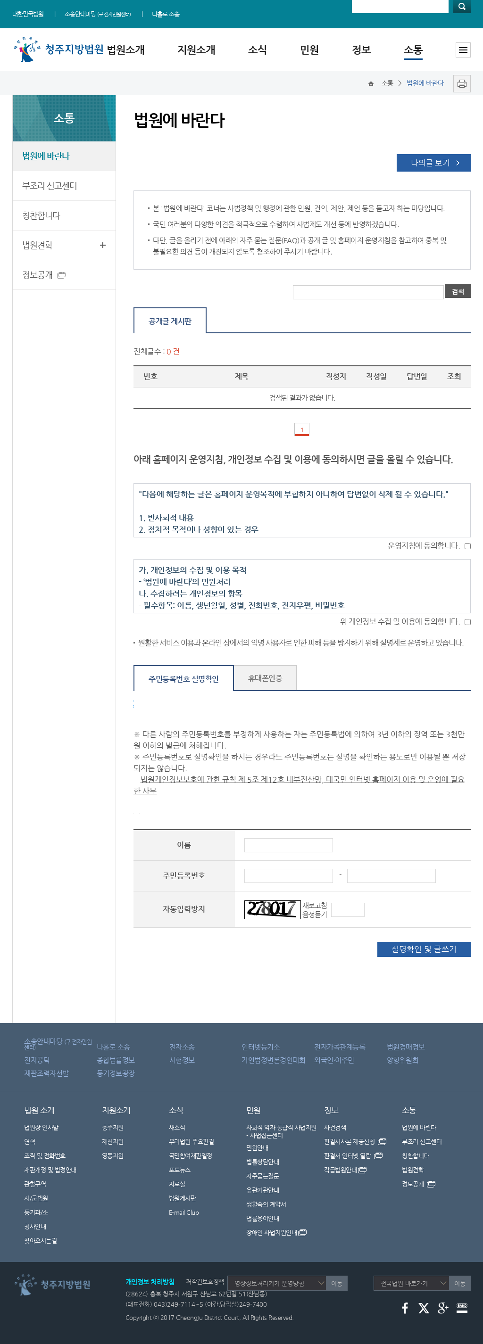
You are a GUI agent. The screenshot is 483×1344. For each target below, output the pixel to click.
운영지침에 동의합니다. (424, 545)
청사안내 (35, 1226)
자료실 (177, 1183)
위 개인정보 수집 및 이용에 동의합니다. (400, 621)
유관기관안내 (262, 1190)
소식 (257, 50)
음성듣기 (314, 914)
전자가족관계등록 (339, 1047)
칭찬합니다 (41, 215)
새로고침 (314, 905)
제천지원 (113, 1141)
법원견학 (37, 245)
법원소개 (125, 50)
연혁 (29, 1141)
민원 (309, 50)
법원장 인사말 (41, 1127)
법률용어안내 (262, 1218)
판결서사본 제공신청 (355, 1141)
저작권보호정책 (205, 1281)
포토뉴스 (180, 1169)
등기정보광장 (116, 1073)
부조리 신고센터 (49, 185)
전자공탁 (37, 1060)
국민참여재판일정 (190, 1155)
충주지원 (113, 1127)
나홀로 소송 (165, 13)
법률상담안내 (262, 1161)
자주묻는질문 (262, 1175)
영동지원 (113, 1155)
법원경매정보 (406, 1047)
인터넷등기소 (261, 1047)
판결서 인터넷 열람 (353, 1155)
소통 (413, 50)
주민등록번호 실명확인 (184, 679)
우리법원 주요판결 (191, 1141)
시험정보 (182, 1060)
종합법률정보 (116, 1060)
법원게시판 (182, 1198)
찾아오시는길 (40, 1240)
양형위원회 (403, 1060)
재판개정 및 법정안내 (50, 1169)
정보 (361, 50)
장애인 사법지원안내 (276, 1232)
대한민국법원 (27, 13)
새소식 (177, 1127)
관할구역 (35, 1183)
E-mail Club (184, 1212)
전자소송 (182, 1047)
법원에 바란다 (45, 156)
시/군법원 (36, 1198)
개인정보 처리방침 (150, 1282)
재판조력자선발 (46, 1073)
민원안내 (257, 1147)
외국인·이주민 (334, 1060)
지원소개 (196, 50)
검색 (462, 6)
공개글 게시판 (170, 321)
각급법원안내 (345, 1169)
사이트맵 (463, 50)
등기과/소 (36, 1212)
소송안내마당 (98, 13)
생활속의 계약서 (266, 1204)
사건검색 (335, 1127)
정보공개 (39, 276)
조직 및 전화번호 (45, 1155)
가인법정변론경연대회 (273, 1060)
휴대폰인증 (265, 678)
